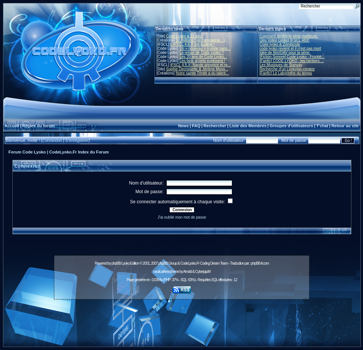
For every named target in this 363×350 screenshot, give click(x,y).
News (183, 126)
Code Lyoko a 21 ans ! (184, 36)
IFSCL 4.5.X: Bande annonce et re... (200, 65)
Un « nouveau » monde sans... (204, 48)
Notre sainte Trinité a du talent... (202, 73)
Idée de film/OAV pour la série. (285, 53)
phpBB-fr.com (260, 263)
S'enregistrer (76, 140)
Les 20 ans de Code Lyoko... (203, 57)
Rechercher (214, 126)
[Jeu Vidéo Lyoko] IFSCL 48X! (284, 40)
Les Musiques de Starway (281, 65)
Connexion (52, 140)
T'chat (322, 126)
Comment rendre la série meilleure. (289, 36)
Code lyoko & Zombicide (280, 44)
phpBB (116, 263)
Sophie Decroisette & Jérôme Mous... (197, 69)
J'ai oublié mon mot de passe (182, 217)
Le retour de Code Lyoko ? (201, 53)
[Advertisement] (181, 319)
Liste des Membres (247, 126)
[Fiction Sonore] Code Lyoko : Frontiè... (292, 57)
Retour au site (345, 126)
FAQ (196, 126)
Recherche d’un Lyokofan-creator (287, 69)
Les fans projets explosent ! (202, 61)
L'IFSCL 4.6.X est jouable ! (192, 44)
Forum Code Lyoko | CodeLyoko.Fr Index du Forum (59, 152)
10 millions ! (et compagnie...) (200, 40)
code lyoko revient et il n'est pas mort (290, 48)
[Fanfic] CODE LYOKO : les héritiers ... (292, 61)
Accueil (11, 126)
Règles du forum (38, 126)
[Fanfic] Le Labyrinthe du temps (286, 73)
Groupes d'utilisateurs (291, 126)
